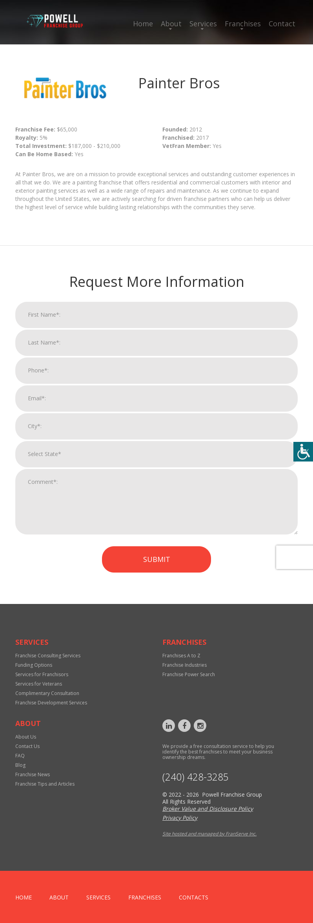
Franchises (243, 23)
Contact (282, 23)
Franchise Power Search (188, 674)
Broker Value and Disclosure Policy (207, 808)
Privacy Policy (179, 817)
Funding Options (33, 665)
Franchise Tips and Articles (45, 784)
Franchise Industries (184, 665)
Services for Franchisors (41, 674)
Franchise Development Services (51, 702)
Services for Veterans (38, 683)
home (23, 897)
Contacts (193, 897)
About (171, 23)
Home (143, 23)
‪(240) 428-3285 (195, 777)
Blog (20, 765)
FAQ (20, 755)
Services (203, 23)
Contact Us (27, 746)
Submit (156, 564)
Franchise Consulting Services (47, 655)
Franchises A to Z (181, 655)
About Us (25, 736)
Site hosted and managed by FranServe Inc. (209, 833)
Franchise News (32, 774)
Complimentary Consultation (47, 693)
